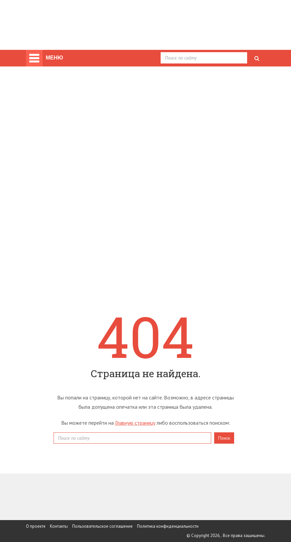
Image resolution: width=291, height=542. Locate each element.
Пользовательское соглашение (102, 526)
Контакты (59, 526)
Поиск (224, 438)
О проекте (36, 526)
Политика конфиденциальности (168, 526)
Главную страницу (135, 422)
